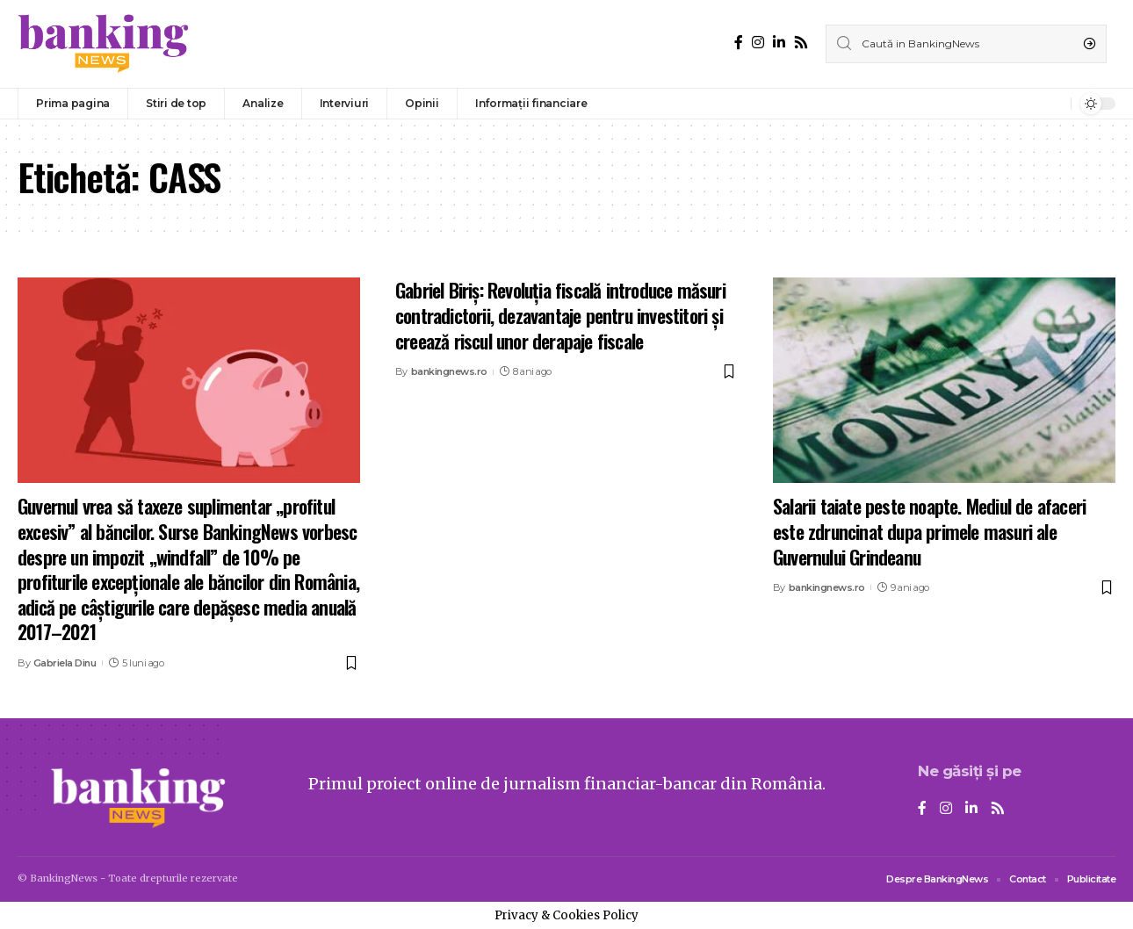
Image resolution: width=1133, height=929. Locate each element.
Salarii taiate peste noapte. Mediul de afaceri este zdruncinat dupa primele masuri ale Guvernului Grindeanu (929, 531)
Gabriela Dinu (65, 663)
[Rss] (801, 42)
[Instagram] (758, 42)
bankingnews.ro (449, 371)
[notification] (1053, 103)
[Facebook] (738, 42)
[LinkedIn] (779, 42)
